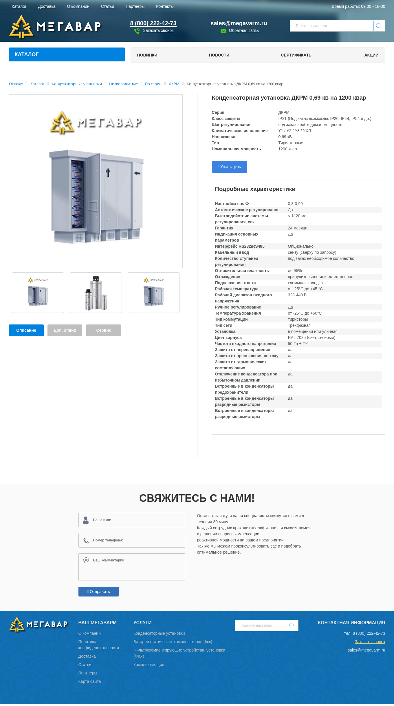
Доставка (87, 658)
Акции (371, 55)
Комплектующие (148, 666)
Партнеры (87, 674)
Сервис (103, 330)
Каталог (27, 54)
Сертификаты (296, 55)
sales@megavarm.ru (238, 23)
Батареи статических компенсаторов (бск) (172, 643)
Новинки (147, 55)
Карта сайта (89, 683)
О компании (89, 635)
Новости (219, 55)
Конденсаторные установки (159, 635)
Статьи (84, 666)
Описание (26, 330)
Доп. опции (65, 330)
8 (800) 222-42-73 (369, 635)
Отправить (98, 593)
